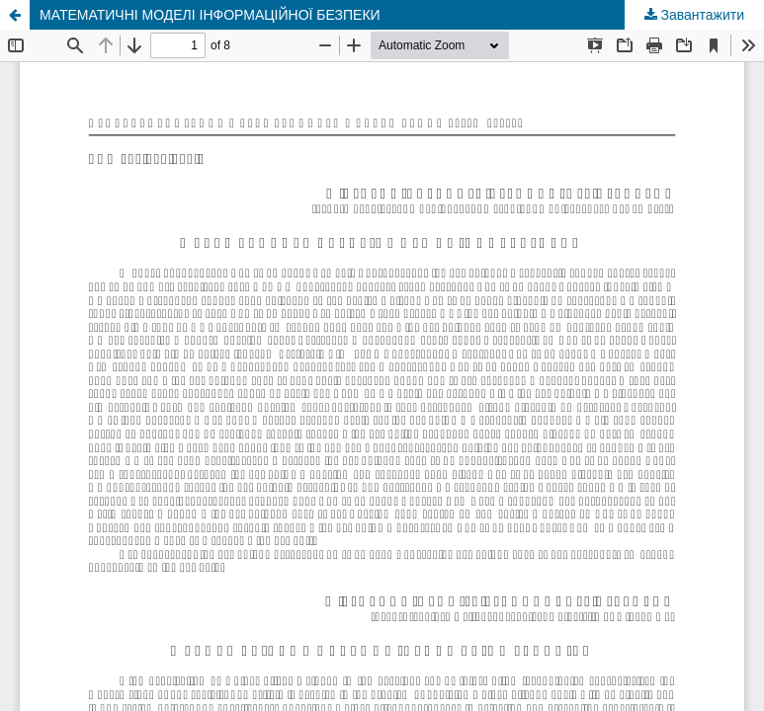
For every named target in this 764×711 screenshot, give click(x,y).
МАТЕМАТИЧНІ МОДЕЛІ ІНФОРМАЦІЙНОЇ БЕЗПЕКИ (210, 15)
